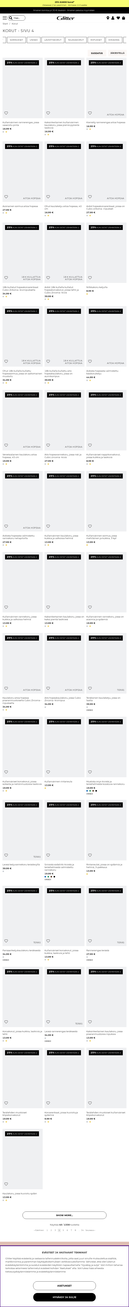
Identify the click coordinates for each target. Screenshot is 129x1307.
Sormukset (16, 40)
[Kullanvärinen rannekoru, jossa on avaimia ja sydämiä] (106, 590)
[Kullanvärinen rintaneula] (65, 756)
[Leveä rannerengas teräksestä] (65, 1005)
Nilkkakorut (76, 40)
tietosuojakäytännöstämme (20, 1271)
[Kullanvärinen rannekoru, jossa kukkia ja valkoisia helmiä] (23, 590)
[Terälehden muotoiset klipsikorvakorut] (23, 1086)
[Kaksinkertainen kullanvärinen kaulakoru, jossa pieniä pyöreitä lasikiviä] (65, 97)
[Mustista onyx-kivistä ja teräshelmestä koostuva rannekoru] (106, 756)
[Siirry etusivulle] (64, 18)
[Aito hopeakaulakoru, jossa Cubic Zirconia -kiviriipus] (65, 672)
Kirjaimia (114, 40)
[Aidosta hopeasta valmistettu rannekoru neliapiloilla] (23, 509)
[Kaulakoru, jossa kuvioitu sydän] (23, 1165)
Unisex (34, 40)
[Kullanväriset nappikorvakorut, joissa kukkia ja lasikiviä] (106, 428)
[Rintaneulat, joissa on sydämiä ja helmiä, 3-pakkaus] (106, 840)
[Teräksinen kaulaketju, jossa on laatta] (106, 672)
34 (82, 1230)
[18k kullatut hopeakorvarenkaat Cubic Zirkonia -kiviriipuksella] (23, 262)
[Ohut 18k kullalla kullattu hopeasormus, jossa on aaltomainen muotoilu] (23, 345)
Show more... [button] (64, 1215)
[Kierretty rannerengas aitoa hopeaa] (106, 97)
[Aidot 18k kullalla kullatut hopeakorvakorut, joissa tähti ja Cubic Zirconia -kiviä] (65, 262)
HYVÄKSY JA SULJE (64, 1297)
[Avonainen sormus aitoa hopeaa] (23, 179)
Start (5, 23)
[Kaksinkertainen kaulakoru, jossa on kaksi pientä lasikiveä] (65, 590)
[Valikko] (5, 18)
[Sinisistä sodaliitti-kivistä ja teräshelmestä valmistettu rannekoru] (65, 840)
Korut (15, 23)
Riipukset (96, 40)
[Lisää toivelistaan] (6, 113)
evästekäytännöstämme (52, 1271)
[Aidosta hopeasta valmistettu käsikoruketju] (106, 345)
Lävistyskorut (52, 40)
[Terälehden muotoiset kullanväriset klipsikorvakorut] (106, 1086)
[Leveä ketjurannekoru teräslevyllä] (23, 840)
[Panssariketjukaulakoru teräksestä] (23, 924)
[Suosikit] (119, 18)
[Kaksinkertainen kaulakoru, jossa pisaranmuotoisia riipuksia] (106, 1005)
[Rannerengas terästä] (106, 924)
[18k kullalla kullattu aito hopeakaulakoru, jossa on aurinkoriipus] (65, 345)
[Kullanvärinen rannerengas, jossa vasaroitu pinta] (23, 97)
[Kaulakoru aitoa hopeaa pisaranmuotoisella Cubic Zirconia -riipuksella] (23, 672)
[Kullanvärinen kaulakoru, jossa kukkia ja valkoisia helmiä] (65, 509)
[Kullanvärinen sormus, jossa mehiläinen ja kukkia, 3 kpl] (106, 509)
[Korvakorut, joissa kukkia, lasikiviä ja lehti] (23, 1005)
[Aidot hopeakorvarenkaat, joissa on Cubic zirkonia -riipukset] (106, 179)
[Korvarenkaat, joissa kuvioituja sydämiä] (65, 1086)
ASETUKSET (64, 1285)
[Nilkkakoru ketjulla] (106, 262)
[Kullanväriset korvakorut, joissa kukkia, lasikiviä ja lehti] (65, 924)
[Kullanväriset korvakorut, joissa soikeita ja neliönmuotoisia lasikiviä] (23, 756)
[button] (114, 18)
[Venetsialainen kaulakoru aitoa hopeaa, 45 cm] (23, 428)
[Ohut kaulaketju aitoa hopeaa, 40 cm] (65, 179)
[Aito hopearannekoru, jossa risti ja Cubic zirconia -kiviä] (65, 428)
